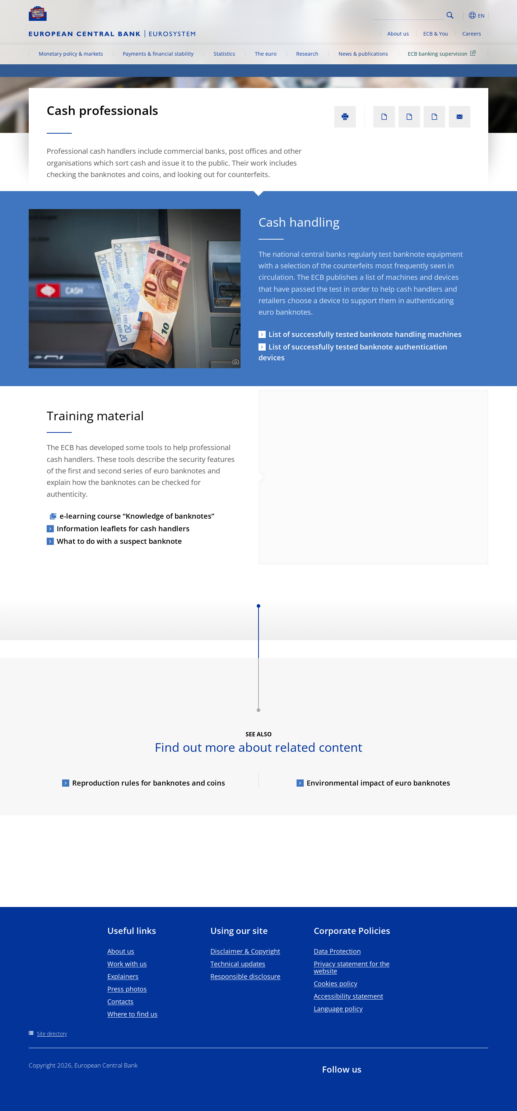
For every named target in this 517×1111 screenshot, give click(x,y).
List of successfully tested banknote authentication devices (352, 352)
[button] (463, 15)
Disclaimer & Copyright (245, 951)
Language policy (338, 1008)
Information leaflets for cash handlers (123, 528)
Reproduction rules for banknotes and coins (148, 783)
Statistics (224, 53)
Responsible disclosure (245, 976)
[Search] (408, 14)
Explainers (123, 976)
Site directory (52, 1033)
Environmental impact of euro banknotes (378, 783)
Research (307, 53)
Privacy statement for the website (352, 967)
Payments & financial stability (158, 53)
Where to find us (132, 1014)
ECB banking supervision (443, 53)
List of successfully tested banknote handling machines (365, 334)
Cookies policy (335, 983)
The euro (265, 53)
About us (398, 33)
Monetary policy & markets (71, 53)
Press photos (127, 989)
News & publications (363, 53)
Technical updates (237, 963)
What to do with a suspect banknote (119, 541)
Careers (471, 33)
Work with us (127, 963)
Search (450, 15)
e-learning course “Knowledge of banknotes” (137, 516)
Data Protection (337, 951)
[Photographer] (234, 362)
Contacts (120, 1001)
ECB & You (435, 33)
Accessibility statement (348, 996)
